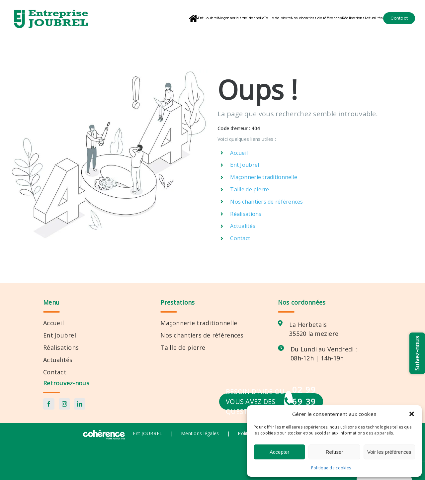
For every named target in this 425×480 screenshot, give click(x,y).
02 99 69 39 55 (304, 401)
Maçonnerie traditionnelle (263, 177)
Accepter (279, 452)
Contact (240, 238)
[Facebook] (48, 404)
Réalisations (245, 214)
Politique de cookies (331, 468)
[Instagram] (64, 404)
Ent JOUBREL (147, 433)
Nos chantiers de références (266, 201)
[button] (411, 414)
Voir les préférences (389, 452)
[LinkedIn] (79, 404)
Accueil (239, 152)
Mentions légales (200, 433)
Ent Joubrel (244, 164)
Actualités (242, 226)
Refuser (334, 452)
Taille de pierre (249, 189)
